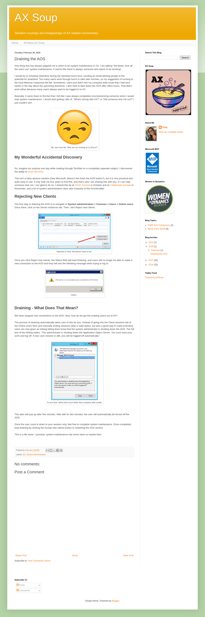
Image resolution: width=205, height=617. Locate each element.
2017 (151, 260)
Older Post (128, 555)
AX (24, 454)
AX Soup (36, 17)
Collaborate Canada (120, 185)
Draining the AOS (159, 254)
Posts (21, 585)
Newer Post (21, 555)
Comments (23, 590)
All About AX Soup (34, 42)
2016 (151, 264)
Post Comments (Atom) (39, 561)
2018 (151, 246)
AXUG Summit (82, 185)
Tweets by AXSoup (154, 277)
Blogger (115, 601)
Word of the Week (156, 229)
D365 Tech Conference (159, 225)
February (155, 250)
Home (15, 42)
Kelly (165, 127)
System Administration (36, 454)
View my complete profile (171, 132)
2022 (151, 242)
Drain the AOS (35, 171)
